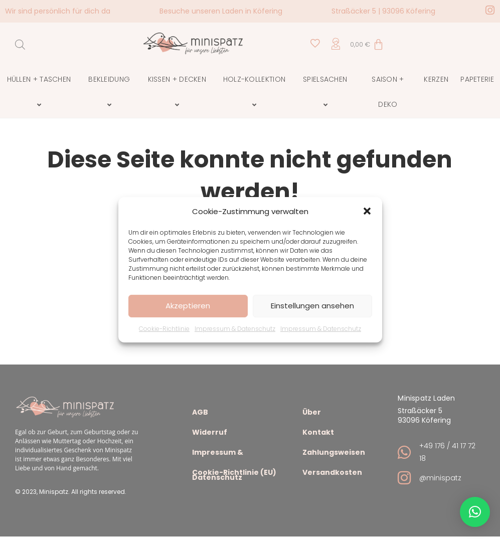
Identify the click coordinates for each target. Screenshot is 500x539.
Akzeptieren (187, 305)
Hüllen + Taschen (40, 92)
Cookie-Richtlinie (164, 328)
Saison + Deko (388, 91)
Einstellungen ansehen (312, 305)
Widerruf (209, 433)
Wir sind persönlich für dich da (57, 11)
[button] (367, 211)
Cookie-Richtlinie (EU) (234, 473)
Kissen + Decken (179, 92)
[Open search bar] (20, 44)
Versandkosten (332, 473)
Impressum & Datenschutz (235, 328)
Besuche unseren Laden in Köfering (220, 11)
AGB (200, 413)
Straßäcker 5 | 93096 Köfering (383, 11)
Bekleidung (110, 92)
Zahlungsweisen (333, 453)
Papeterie (477, 79)
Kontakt (318, 433)
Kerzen (436, 79)
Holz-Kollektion (256, 92)
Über (311, 413)
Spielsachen (326, 92)
